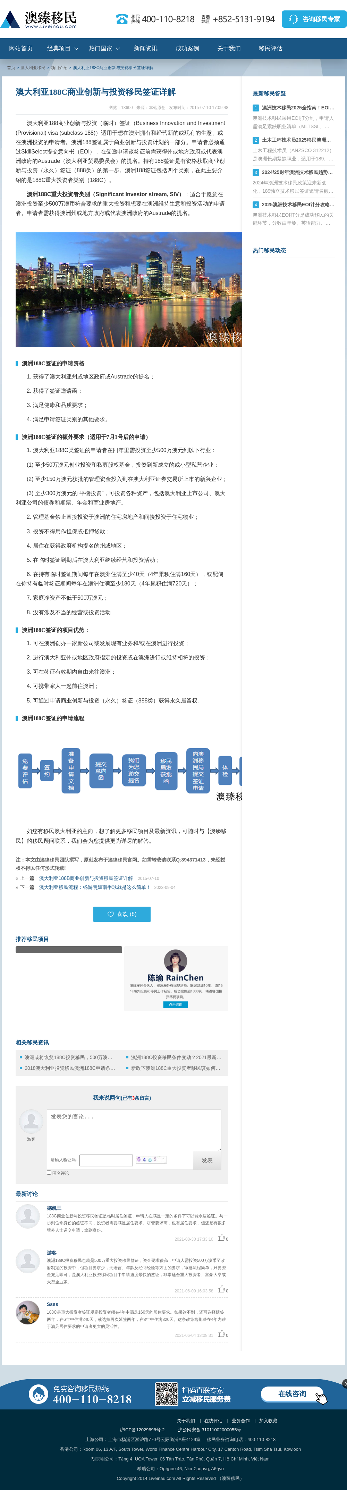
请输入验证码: (64, 1159)
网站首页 (21, 48)
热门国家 (100, 48)
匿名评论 (60, 1173)
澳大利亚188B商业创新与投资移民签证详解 (87, 878)
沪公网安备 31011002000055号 (210, 1429)
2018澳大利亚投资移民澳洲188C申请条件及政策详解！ (70, 1068)
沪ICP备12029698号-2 (142, 1429)
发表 (207, 1160)
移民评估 (270, 48)
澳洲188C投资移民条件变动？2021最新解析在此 (176, 1057)
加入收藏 (268, 1420)
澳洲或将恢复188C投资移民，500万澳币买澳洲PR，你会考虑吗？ (70, 1057)
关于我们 (229, 48)
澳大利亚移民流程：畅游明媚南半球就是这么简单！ (95, 887)
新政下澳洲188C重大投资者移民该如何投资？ (176, 1068)
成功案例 (187, 48)
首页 (11, 67)
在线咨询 (292, 1394)
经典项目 (59, 48)
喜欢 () (121, 914)
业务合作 (241, 1420)
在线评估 (213, 1420)
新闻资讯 (146, 48)
